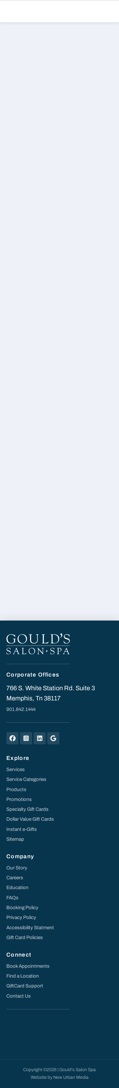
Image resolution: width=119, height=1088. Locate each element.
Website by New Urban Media (60, 1077)
